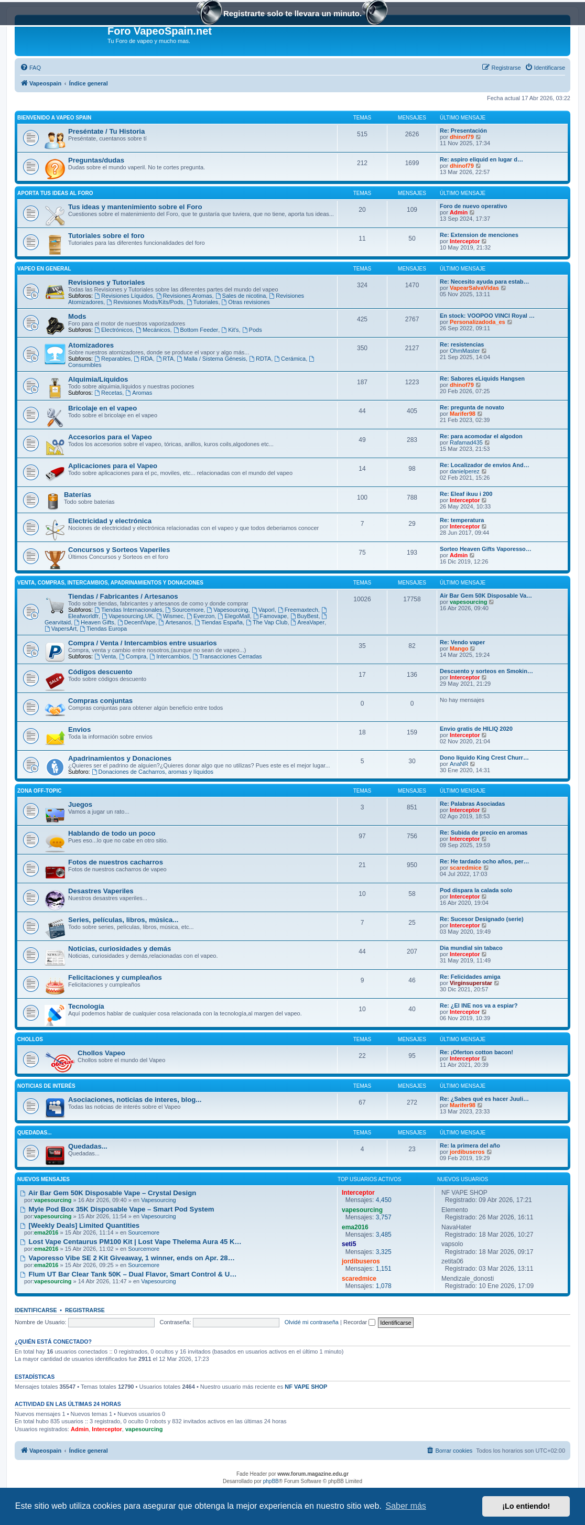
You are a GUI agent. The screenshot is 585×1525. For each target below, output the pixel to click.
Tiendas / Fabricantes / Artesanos (123, 596)
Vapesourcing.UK (127, 616)
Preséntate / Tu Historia (106, 131)
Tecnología (86, 1006)
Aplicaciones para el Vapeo (112, 466)
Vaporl (263, 610)
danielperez (465, 471)
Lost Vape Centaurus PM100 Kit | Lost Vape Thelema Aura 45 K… (131, 1242)
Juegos (80, 804)
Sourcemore (185, 610)
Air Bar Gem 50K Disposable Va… (486, 595)
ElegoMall (234, 616)
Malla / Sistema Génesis (211, 358)
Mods (77, 316)
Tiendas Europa (103, 628)
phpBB (271, 1481)
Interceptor (465, 241)
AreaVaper (308, 622)
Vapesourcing (227, 610)
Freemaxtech (298, 610)
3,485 (384, 1234)
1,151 (384, 1268)
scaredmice (466, 867)
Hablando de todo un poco (111, 833)
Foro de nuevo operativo (473, 206)
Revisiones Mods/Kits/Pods (144, 302)
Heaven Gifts (94, 622)
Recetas (108, 393)
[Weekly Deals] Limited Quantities (79, 1225)
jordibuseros (467, 1152)
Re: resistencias (462, 344)
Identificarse (36, 1310)
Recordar (359, 1322)
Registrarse (85, 1310)
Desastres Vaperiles (101, 891)
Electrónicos (113, 330)
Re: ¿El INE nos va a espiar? (479, 1005)
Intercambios (169, 656)
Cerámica (290, 358)
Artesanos (175, 622)
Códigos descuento (100, 672)
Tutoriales (203, 302)
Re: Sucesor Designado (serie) (482, 919)
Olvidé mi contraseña (312, 1322)
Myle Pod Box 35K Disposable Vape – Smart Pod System (117, 1209)
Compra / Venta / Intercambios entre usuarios (142, 643)
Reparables (112, 358)
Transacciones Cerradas (227, 656)
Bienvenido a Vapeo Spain (54, 118)
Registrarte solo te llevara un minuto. (292, 14)
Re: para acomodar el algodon (481, 436)
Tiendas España (218, 622)
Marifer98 (462, 413)
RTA (165, 358)
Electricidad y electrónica (109, 521)
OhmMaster (465, 351)
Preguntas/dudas (96, 160)
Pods (252, 330)
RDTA (260, 358)
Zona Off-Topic (39, 791)
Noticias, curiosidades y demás (119, 949)
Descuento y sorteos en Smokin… (486, 671)
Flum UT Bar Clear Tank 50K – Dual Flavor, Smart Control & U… (128, 1274)
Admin (459, 212)
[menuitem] (30, 67)
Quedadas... (34, 1132)
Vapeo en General (44, 269)
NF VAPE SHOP (306, 1386)
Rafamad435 (466, 442)
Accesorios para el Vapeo (110, 437)
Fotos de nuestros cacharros (115, 862)
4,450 (384, 1200)
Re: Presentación (463, 130)
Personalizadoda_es (477, 322)
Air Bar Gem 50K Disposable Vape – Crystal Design (108, 1193)
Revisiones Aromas (184, 296)
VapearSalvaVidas (474, 288)
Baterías (77, 495)
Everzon (200, 616)
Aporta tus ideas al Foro (55, 193)
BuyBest (304, 616)
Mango (459, 648)
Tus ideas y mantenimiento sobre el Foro (135, 207)
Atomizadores (91, 345)
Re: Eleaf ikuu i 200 (466, 494)
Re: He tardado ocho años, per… (484, 861)
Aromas (138, 393)
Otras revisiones (246, 302)
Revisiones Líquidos (123, 296)
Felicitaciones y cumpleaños (115, 977)
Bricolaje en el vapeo (102, 408)
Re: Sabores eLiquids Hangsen (482, 378)
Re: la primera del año (470, 1145)
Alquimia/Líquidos (98, 379)
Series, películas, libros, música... (123, 920)
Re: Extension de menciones (479, 235)
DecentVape (136, 622)
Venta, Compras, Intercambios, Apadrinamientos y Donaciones (110, 583)
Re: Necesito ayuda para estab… (484, 281)
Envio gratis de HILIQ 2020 (476, 729)
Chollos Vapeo (101, 1053)
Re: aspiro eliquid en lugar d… (481, 159)
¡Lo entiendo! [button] (526, 1506)
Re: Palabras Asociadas (472, 804)
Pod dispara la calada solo (476, 890)
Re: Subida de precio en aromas (484, 832)
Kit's (230, 330)
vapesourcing (469, 602)
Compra (132, 656)
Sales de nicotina (240, 296)
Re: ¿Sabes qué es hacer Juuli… (484, 1099)
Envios (79, 729)
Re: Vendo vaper (462, 642)
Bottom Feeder (196, 330)
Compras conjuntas (100, 701)
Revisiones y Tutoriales (106, 282)
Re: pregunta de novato (472, 407)
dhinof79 (462, 137)
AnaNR (459, 764)
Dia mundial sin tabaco (471, 948)
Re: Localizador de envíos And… (484, 465)
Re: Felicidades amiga (470, 977)
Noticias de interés (46, 1086)
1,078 (384, 1286)
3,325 (384, 1252)
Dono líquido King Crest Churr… (484, 757)
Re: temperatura (462, 520)
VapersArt (61, 628)
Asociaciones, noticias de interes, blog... (134, 1100)
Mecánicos (153, 330)
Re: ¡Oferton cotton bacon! (476, 1052)
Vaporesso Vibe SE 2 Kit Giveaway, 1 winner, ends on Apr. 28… (127, 1258)
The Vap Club (266, 622)
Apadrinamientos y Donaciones (119, 758)
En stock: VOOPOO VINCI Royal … (487, 315)
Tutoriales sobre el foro (106, 236)
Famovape (270, 616)
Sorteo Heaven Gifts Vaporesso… (486, 549)
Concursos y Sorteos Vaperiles (119, 550)
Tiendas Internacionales (128, 610)
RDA (143, 358)
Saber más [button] (406, 1505)
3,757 (384, 1217)
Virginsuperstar (471, 983)
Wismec (169, 616)
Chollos (30, 1039)
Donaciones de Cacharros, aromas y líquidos (152, 772)
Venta (105, 656)
